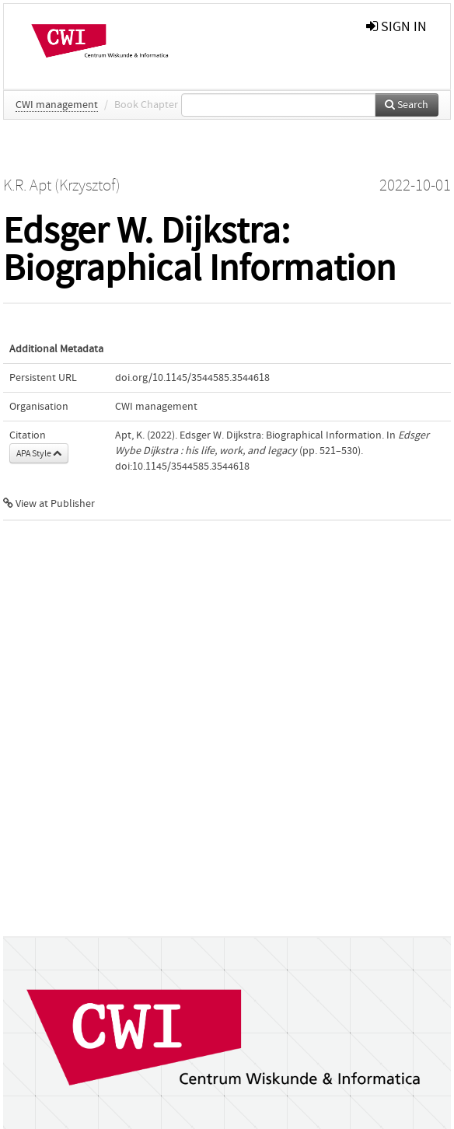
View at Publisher (49, 504)
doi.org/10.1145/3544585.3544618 (192, 378)
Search (406, 105)
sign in (396, 27)
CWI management (57, 105)
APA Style (38, 453)
